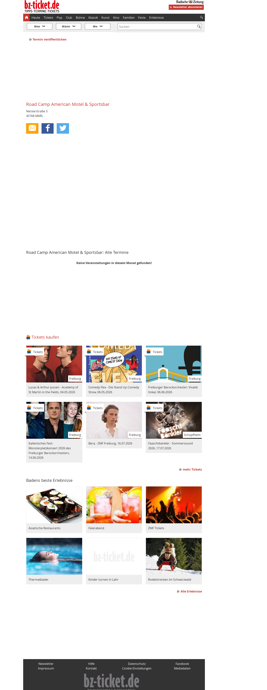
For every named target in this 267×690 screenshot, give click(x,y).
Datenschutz (137, 653)
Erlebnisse (156, 18)
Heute (36, 18)
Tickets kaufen (45, 326)
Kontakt (91, 657)
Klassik (93, 18)
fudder (113, 686)
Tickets (48, 18)
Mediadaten (182, 657)
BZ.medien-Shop (159, 686)
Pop (59, 18)
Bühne (80, 18)
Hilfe (91, 653)
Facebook (182, 653)
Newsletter (46, 653)
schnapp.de (96, 686)
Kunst (105, 18)
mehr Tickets (192, 458)
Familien (129, 18)
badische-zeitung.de (71, 686)
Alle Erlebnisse (191, 580)
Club (69, 18)
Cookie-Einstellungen (136, 657)
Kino (116, 18)
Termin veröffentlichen (50, 28)
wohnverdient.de (133, 686)
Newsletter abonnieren (187, 7)
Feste (142, 18)
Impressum (46, 657)
